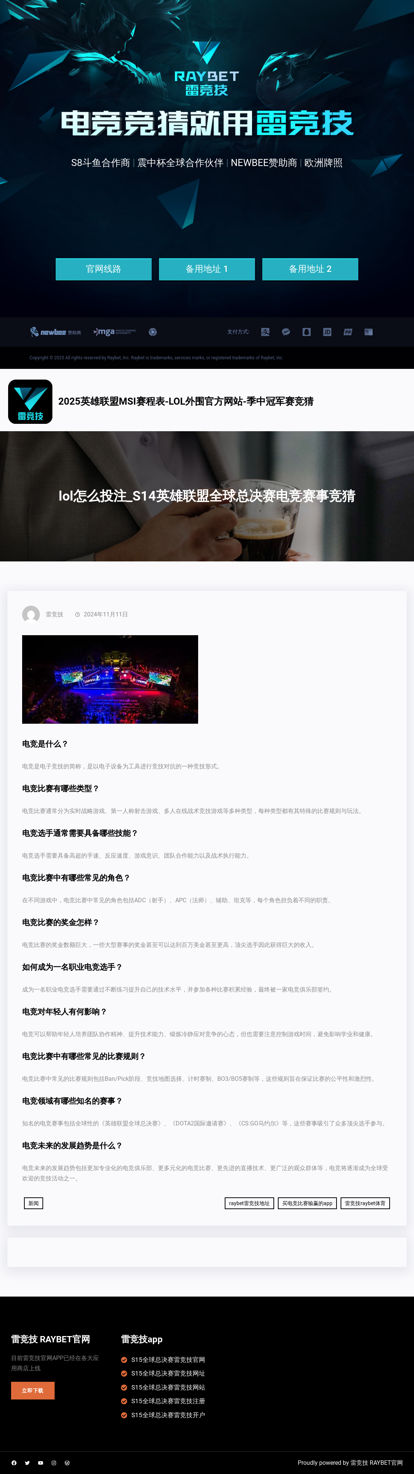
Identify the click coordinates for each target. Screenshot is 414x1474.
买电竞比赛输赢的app (307, 1203)
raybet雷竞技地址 (249, 1203)
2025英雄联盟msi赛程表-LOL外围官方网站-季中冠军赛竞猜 (186, 401)
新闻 (33, 1203)
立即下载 (33, 1391)
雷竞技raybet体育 (365, 1203)
